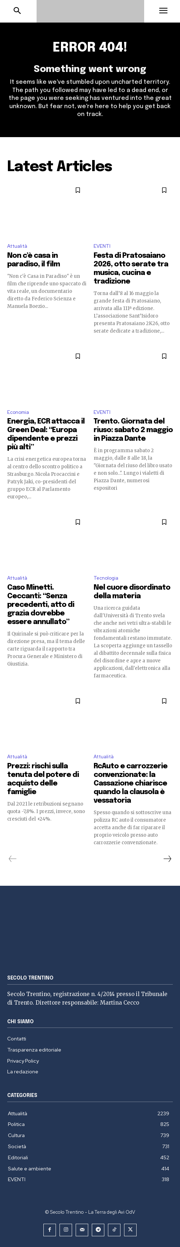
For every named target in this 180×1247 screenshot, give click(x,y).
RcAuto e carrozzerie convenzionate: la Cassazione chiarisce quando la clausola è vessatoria (130, 783)
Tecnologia (106, 578)
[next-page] (167, 859)
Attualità (17, 246)
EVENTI (102, 246)
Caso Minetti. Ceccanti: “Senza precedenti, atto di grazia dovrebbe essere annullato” (40, 605)
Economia (18, 412)
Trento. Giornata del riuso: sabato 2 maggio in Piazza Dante (133, 430)
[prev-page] (12, 859)
